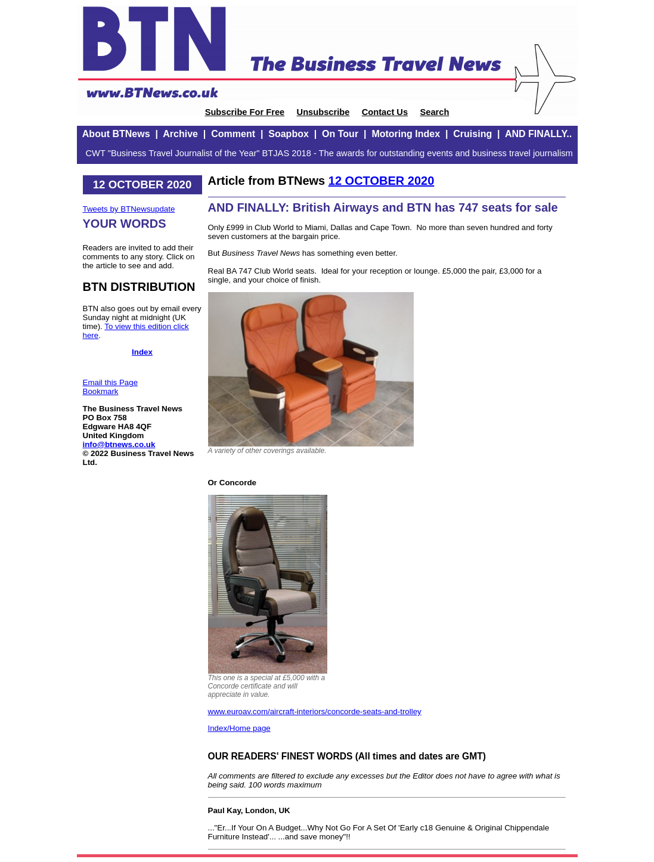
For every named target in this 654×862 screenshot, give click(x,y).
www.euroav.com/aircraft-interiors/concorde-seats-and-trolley (314, 711)
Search (434, 112)
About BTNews (116, 134)
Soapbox (288, 134)
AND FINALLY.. (538, 134)
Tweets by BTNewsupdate (129, 208)
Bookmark (101, 391)
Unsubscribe (323, 112)
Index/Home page (239, 728)
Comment (233, 134)
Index (142, 352)
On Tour (340, 134)
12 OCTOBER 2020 (381, 180)
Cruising (472, 134)
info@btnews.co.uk (119, 444)
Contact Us (385, 112)
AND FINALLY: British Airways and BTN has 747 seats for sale (383, 207)
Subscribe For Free (245, 112)
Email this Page (110, 382)
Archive (180, 134)
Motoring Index (405, 134)
